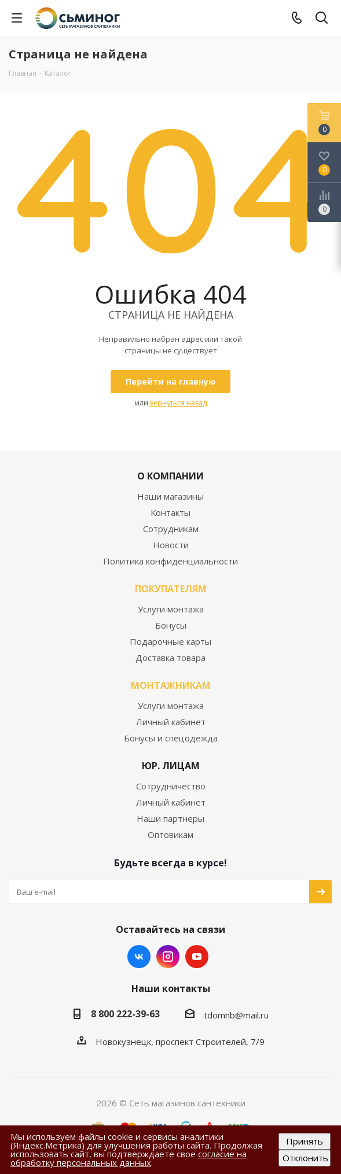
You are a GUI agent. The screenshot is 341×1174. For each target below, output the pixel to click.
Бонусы (170, 625)
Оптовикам (170, 834)
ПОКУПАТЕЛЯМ (171, 588)
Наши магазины (170, 496)
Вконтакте (139, 956)
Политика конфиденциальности (170, 561)
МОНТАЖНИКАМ (171, 685)
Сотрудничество (171, 786)
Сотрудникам (171, 528)
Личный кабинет (171, 722)
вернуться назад (178, 403)
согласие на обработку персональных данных (128, 1158)
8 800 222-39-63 (125, 1013)
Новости (171, 545)
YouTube (196, 956)
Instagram (167, 956)
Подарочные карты (170, 641)
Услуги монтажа (171, 609)
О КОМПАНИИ (170, 476)
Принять (304, 1141)
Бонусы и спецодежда (171, 738)
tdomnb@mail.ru (236, 1015)
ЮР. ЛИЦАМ (171, 765)
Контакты (170, 512)
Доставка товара (170, 657)
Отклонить (305, 1158)
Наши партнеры (170, 818)
